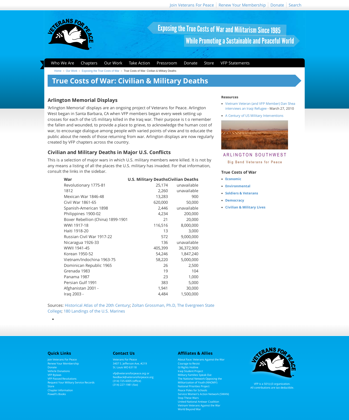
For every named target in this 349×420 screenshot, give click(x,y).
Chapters (89, 63)
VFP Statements (235, 63)
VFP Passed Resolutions (62, 379)
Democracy (234, 200)
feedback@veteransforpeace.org (133, 377)
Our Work (113, 63)
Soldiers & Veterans (241, 193)
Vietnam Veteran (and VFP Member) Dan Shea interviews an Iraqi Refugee (260, 106)
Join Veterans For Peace (192, 5)
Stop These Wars (188, 398)
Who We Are (62, 63)
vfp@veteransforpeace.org (129, 373)
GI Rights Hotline (188, 367)
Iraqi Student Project (190, 371)
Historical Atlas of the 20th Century (97, 305)
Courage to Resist (189, 363)
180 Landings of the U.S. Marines (94, 311)
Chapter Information (60, 390)
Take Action (139, 63)
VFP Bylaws (54, 375)
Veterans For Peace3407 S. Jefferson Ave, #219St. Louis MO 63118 (130, 363)
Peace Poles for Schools (192, 390)
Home (57, 70)
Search (295, 5)
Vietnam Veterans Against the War (199, 405)
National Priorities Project (193, 386)
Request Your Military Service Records (71, 382)
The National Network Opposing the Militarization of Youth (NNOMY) (200, 380)
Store (209, 63)
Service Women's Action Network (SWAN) (203, 394)
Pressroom (167, 63)
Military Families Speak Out (194, 375)
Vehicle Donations (59, 371)
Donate (277, 5)
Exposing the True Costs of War (100, 70)
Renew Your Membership (242, 5)
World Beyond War (189, 409)
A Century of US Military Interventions (254, 115)
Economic (233, 179)
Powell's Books (57, 394)
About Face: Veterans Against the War (201, 359)
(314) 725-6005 (122, 381)
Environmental (237, 186)
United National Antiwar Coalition (198, 402)
